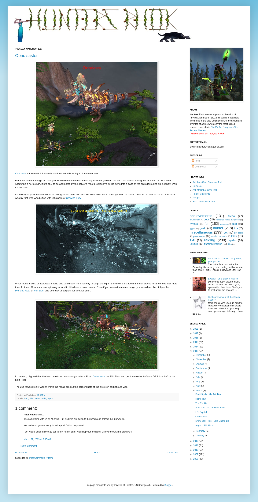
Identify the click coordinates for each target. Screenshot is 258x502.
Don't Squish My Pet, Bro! (208, 394)
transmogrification (213, 244)
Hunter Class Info (201, 194)
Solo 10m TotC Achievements (210, 407)
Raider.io (197, 186)
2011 (196, 445)
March (199, 390)
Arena (231, 216)
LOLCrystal (201, 412)
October (200, 363)
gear (234, 223)
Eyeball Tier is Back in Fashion (223, 278)
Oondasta (20, 173)
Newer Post (21, 452)
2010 (196, 450)
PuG (234, 236)
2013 (196, 351)
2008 (196, 459)
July (198, 377)
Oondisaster (26, 55)
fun (25, 398)
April (198, 386)
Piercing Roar (22, 290)
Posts (196, 160)
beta (206, 219)
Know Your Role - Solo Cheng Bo (212, 421)
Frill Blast (39, 290)
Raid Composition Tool (204, 201)
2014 (196, 346)
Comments (199, 166)
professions (199, 236)
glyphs (193, 228)
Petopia (196, 197)
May (198, 381)
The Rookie (201, 403)
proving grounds (219, 236)
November (201, 359)
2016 (196, 337)
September (202, 368)
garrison (224, 224)
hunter (37, 398)
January (200, 435)
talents (194, 243)
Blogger (168, 485)
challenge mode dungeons (228, 220)
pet (225, 232)
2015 (196, 342)
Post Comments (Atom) (41, 458)
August (200, 372)
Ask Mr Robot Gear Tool (205, 190)
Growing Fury (73, 198)
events (194, 223)
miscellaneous (201, 232)
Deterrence (99, 376)
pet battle (238, 233)
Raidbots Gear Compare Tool (207, 182)
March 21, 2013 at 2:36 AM (37, 439)
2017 (196, 333)
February (201, 431)
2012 (196, 441)
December (201, 355)
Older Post (173, 452)
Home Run (200, 399)
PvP (192, 240)
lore (236, 228)
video (229, 244)
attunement (195, 220)
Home (97, 452)
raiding (44, 398)
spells (50, 398)
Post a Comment (28, 446)
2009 (196, 454)
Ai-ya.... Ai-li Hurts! (204, 425)
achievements (201, 216)
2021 (196, 329)
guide (30, 398)
